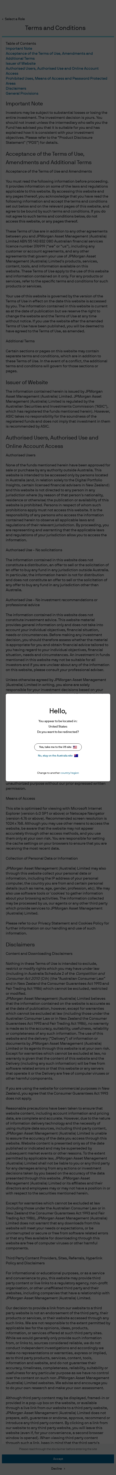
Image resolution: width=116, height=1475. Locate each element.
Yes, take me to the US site (58, 747)
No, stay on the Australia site (58, 755)
